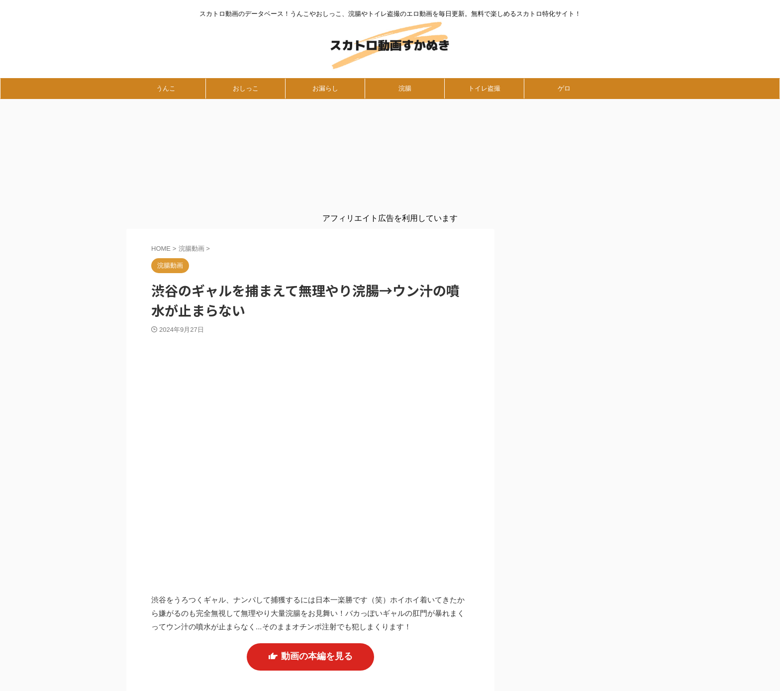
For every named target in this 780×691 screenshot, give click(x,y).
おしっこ (246, 88)
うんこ (166, 88)
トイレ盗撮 (484, 88)
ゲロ (564, 88)
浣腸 (404, 88)
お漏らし (325, 88)
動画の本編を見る (310, 644)
